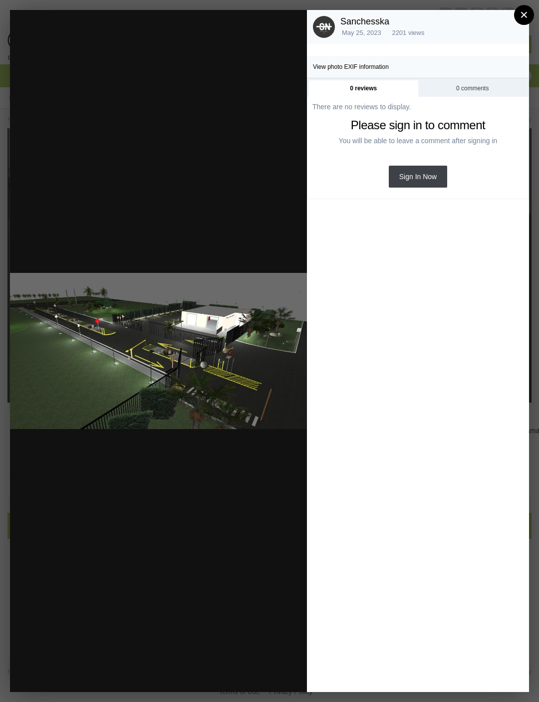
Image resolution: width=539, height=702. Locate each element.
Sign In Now (418, 177)
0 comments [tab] (472, 88)
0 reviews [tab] (363, 88)
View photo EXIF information (351, 66)
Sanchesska (364, 21)
